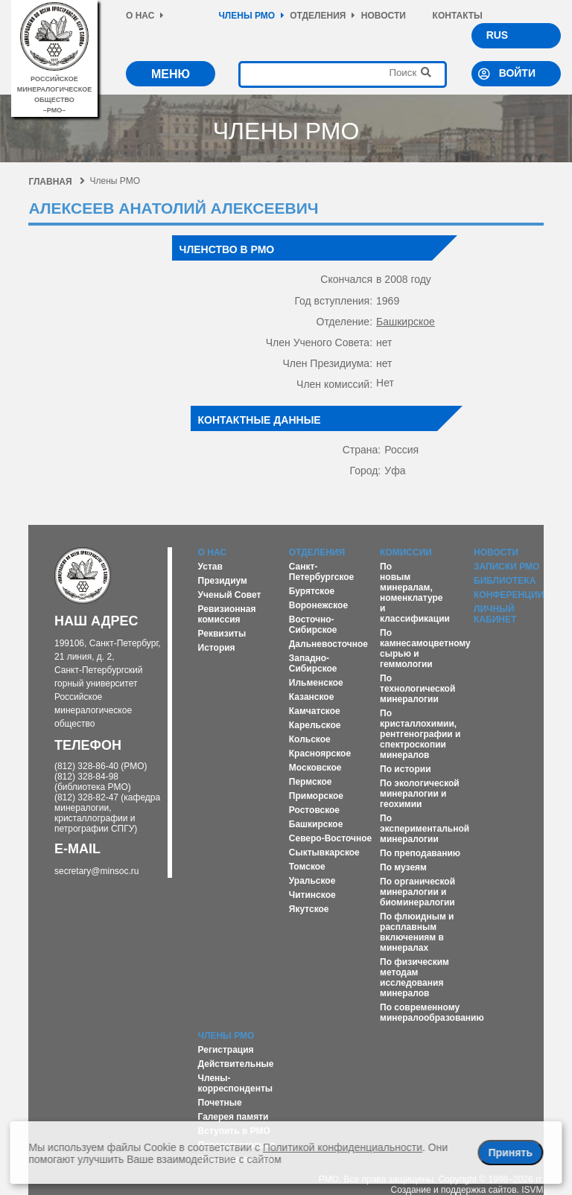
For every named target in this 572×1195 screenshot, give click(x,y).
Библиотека (505, 581)
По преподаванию (420, 853)
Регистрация (226, 1050)
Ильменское (316, 683)
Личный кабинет (495, 614)
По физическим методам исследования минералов (414, 977)
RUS (497, 35)
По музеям (403, 867)
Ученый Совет (229, 595)
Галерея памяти (233, 1117)
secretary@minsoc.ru (96, 871)
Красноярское (320, 753)
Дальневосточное (328, 644)
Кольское (310, 739)
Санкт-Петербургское (322, 571)
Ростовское (314, 810)
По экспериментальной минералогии (424, 828)
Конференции (509, 595)
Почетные (220, 1102)
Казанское (311, 697)
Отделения (322, 15)
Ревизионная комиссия (227, 614)
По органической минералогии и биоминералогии (417, 892)
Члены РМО (251, 15)
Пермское (310, 782)
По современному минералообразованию (432, 1012)
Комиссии (406, 552)
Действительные (236, 1064)
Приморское (316, 796)
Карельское (315, 725)
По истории (405, 769)
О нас (145, 15)
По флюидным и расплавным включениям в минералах (417, 932)
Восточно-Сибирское (313, 624)
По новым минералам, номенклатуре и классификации (415, 592)
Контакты (458, 15)
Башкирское (405, 322)
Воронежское (318, 605)
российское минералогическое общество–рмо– (54, 89)
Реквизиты (222, 633)
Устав (210, 566)
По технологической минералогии (417, 688)
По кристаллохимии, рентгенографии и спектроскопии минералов (420, 734)
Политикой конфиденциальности (342, 1147)
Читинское (312, 895)
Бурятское (311, 591)
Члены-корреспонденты (235, 1083)
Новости (383, 15)
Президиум (222, 581)
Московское (315, 767)
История (216, 648)
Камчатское (314, 711)
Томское (307, 866)
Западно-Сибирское (313, 663)
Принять (511, 1153)
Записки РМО (506, 566)
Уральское (312, 881)
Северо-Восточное (330, 838)
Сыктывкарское (324, 852)
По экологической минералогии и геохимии (420, 793)
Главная (56, 181)
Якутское (309, 909)
